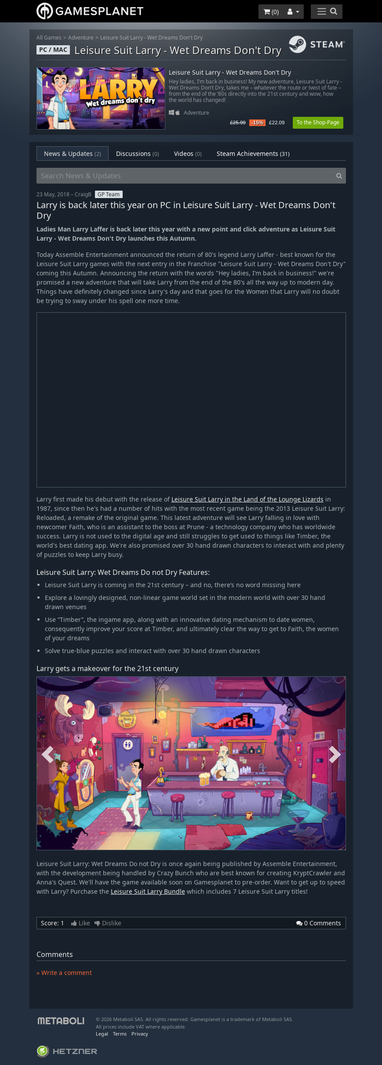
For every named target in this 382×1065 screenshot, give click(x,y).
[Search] (339, 176)
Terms (120, 1033)
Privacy (139, 1033)
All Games (49, 37)
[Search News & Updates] (184, 176)
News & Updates (72, 153)
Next (335, 755)
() (271, 11)
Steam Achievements (253, 153)
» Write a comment (64, 972)
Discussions (137, 153)
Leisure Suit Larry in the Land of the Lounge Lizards (247, 499)
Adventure (81, 37)
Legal (102, 1033)
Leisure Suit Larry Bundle (148, 891)
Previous (47, 755)
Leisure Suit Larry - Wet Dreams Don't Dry (151, 37)
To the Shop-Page (318, 122)
